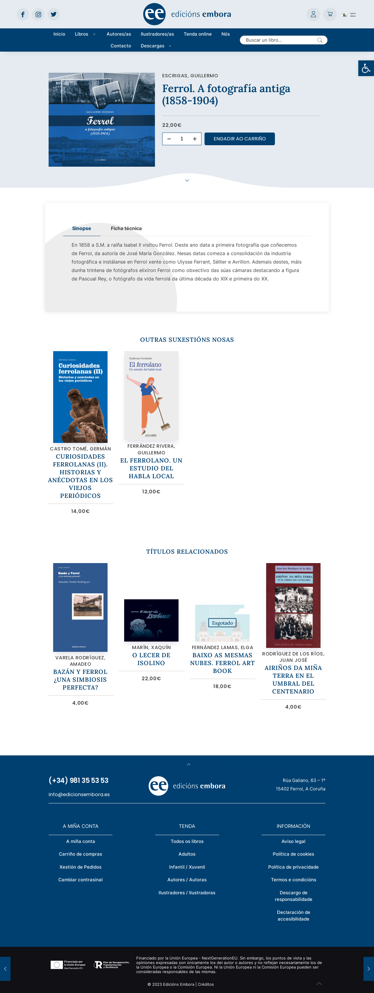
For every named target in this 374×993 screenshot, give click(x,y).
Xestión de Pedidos (81, 867)
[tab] (81, 228)
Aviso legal (293, 841)
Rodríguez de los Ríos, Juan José (293, 657)
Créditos (206, 984)
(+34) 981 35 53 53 (78, 780)
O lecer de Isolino (151, 659)
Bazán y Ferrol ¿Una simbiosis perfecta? (80, 679)
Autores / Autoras (187, 879)
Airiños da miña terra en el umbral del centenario (293, 679)
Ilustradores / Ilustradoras (187, 892)
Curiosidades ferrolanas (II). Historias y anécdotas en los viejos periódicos (80, 476)
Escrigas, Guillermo (190, 75)
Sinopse (81, 228)
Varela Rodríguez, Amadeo (80, 661)
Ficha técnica (126, 228)
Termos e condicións (293, 879)
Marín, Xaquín (151, 647)
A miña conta (80, 841)
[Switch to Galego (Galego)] (344, 14)
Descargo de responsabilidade (293, 896)
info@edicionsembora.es (79, 794)
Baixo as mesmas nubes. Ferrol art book (222, 662)
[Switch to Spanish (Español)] (353, 14)
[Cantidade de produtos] (182, 139)
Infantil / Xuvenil (187, 867)
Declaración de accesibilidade (293, 915)
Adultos (187, 854)
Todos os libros (187, 841)
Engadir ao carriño (240, 138)
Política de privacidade (293, 867)
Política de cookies (293, 854)
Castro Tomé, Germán (80, 448)
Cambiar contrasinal (80, 879)
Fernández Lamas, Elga (222, 647)
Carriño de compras (80, 854)
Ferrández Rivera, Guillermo (151, 449)
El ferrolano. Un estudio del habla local (151, 468)
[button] (366, 68)
